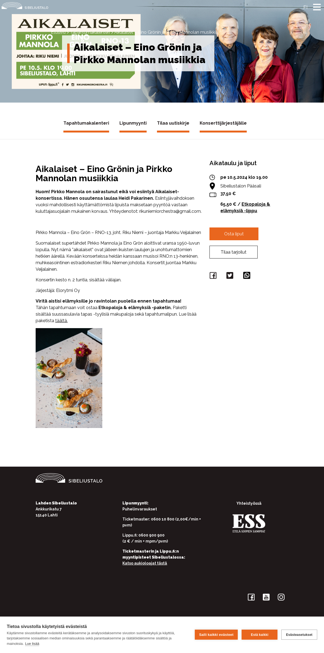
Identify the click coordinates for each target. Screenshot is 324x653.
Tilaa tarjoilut (233, 252)
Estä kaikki (259, 635)
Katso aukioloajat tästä (144, 563)
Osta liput (234, 233)
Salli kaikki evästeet (216, 635)
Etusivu (58, 32)
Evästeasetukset (299, 635)
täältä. (61, 320)
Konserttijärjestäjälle (223, 123)
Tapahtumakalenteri (90, 32)
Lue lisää (32, 644)
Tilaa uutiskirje (173, 123)
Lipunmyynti (133, 123)
